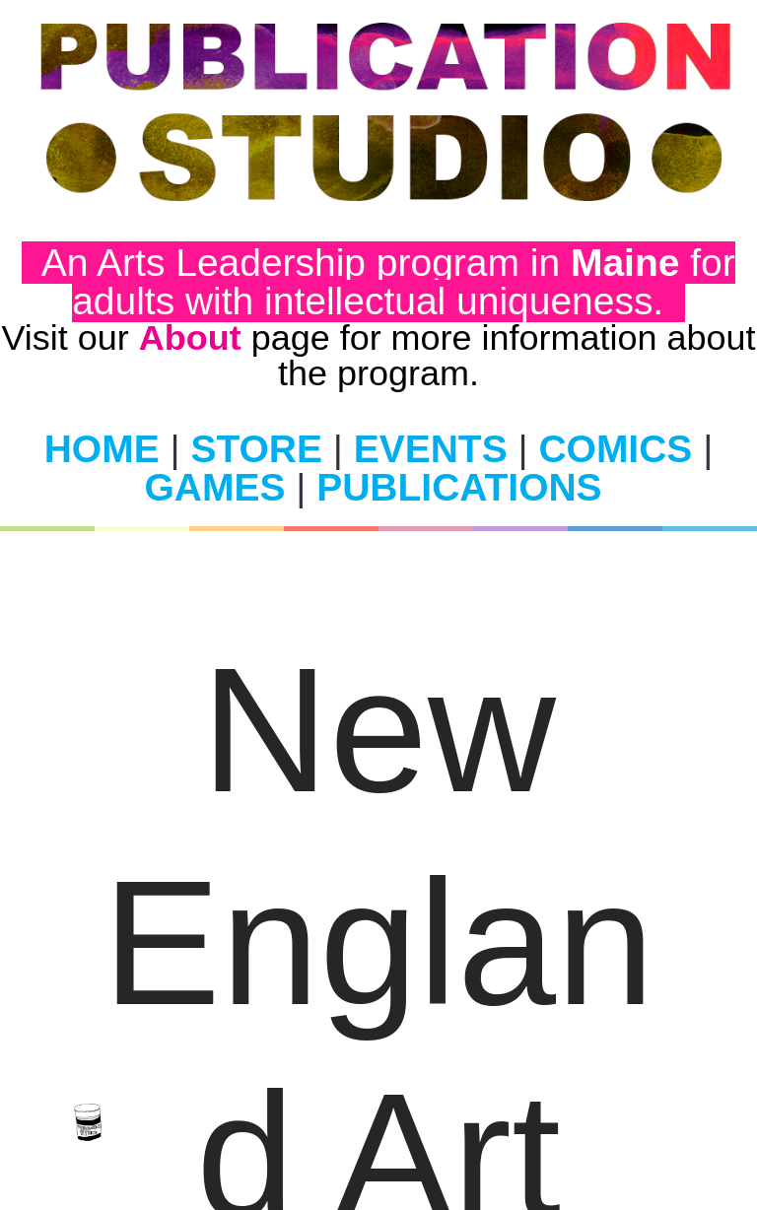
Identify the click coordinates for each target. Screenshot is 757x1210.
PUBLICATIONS (458, 487)
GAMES (215, 487)
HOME (102, 449)
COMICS (615, 449)
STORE (256, 449)
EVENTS (431, 449)
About (190, 337)
